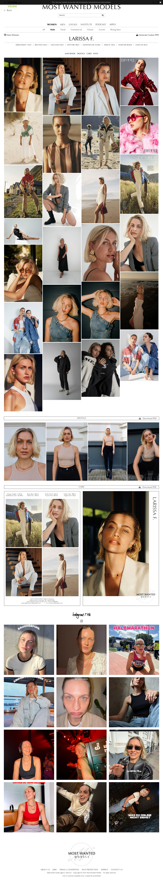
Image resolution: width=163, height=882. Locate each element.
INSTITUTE (86, 25)
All (43, 30)
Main (52, 29)
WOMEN (52, 24)
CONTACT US (117, 870)
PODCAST (100, 25)
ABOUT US (45, 870)
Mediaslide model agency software (59, 873)
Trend (62, 30)
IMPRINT (104, 870)
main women (13, 35)
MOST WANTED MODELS (81, 7)
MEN (62, 25)
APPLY (112, 25)
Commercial (76, 30)
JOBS (55, 870)
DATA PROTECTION (90, 870)
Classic (90, 30)
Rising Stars (115, 30)
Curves (102, 30)
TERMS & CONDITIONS (69, 870)
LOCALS (73, 25)
